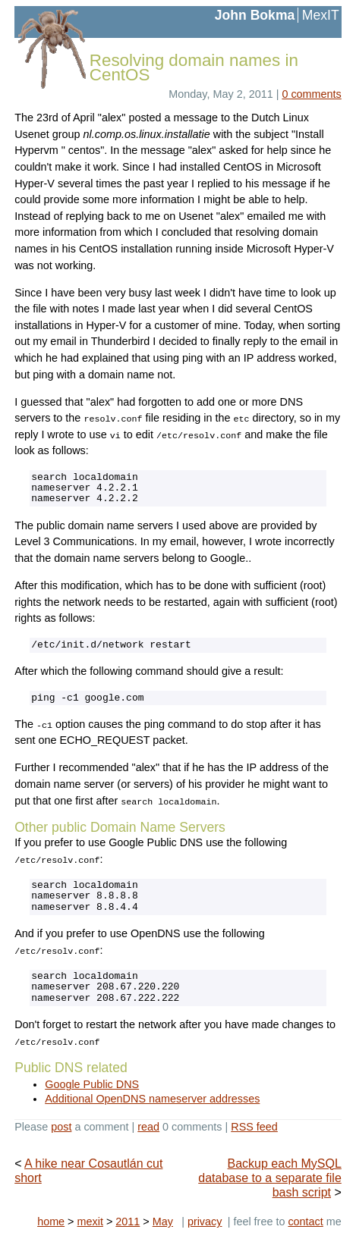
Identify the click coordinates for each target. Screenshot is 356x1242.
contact (305, 1221)
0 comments (311, 94)
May (163, 1221)
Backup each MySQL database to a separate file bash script (270, 1178)
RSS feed (254, 1127)
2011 (127, 1221)
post (61, 1127)
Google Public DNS (92, 1084)
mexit (90, 1221)
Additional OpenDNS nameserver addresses (152, 1099)
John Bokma (255, 15)
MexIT (320, 15)
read (148, 1127)
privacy (204, 1221)
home (51, 1221)
